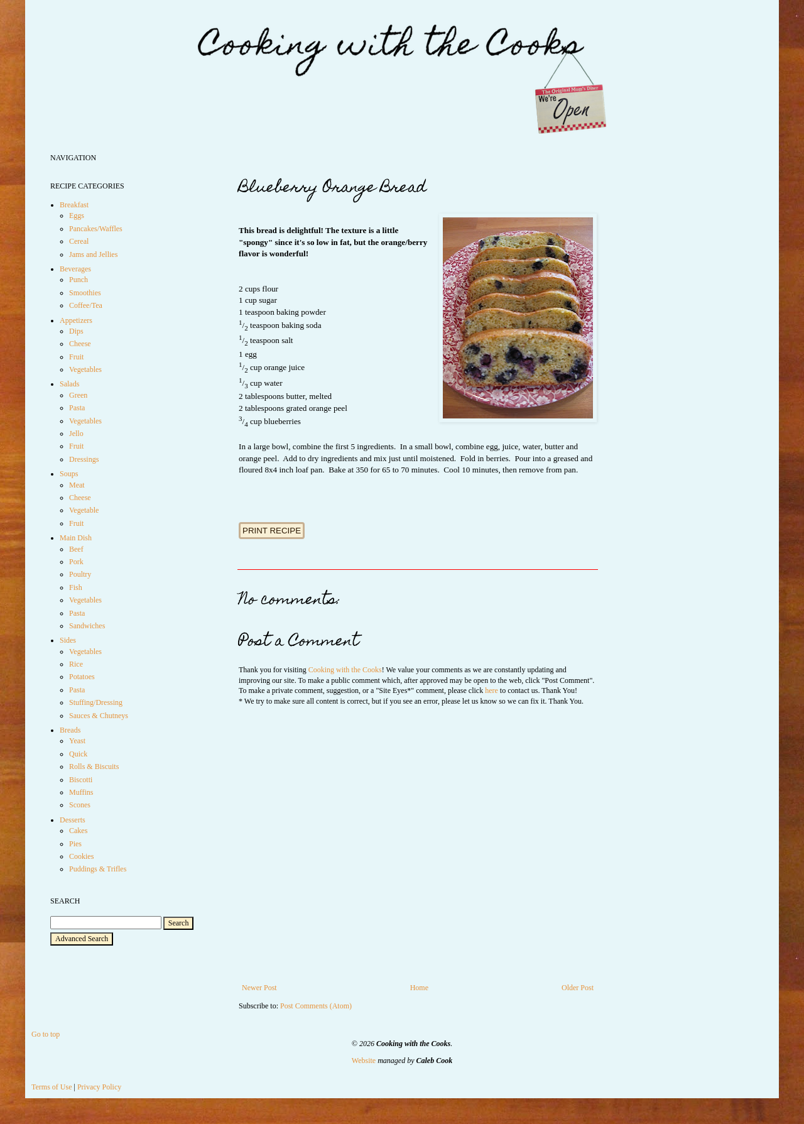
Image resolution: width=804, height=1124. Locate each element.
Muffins (81, 792)
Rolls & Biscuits (94, 766)
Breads (70, 730)
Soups (69, 473)
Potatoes (82, 676)
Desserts (72, 820)
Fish (75, 587)
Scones (79, 804)
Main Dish (76, 537)
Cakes (78, 830)
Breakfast (74, 204)
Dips (76, 331)
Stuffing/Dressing (95, 702)
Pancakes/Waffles (95, 228)
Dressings (84, 459)
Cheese (80, 343)
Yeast (77, 740)
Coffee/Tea (85, 305)
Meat (77, 485)
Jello (76, 433)
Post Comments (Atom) (316, 1005)
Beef (76, 549)
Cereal (79, 241)
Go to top (45, 1034)
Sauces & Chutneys (98, 715)
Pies (75, 843)
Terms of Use (51, 1087)
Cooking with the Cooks (345, 669)
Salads (69, 383)
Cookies (81, 856)
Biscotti (80, 779)
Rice (76, 664)
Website (364, 1060)
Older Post (578, 987)
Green (78, 395)
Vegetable (84, 510)
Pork (76, 561)
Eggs (76, 215)
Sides (68, 640)
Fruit (76, 356)
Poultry (80, 574)
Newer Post (259, 987)
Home (419, 987)
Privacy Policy (99, 1087)
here (491, 690)
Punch (78, 279)
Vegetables (85, 369)
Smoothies (85, 292)
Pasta (77, 407)
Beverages (75, 269)
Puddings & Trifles (97, 869)
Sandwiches (87, 625)
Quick (78, 754)
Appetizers (76, 320)
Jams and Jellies (93, 254)
